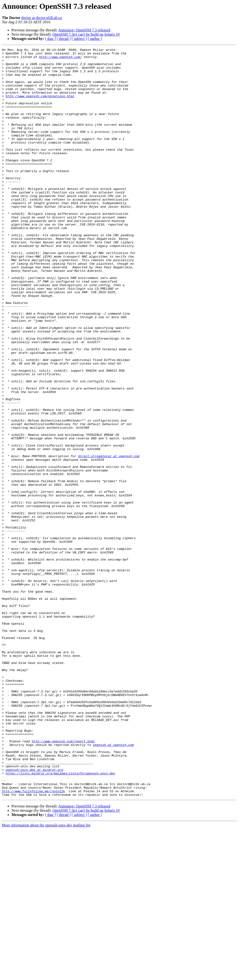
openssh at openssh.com (113, 884)
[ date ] (50, 39)
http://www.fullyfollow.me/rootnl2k (33, 940)
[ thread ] (64, 39)
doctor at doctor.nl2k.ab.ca (41, 18)
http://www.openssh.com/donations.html (40, 106)
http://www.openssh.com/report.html (63, 880)
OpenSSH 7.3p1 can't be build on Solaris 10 (86, 34)
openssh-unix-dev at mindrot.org (34, 914)
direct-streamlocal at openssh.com (108, 538)
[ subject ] (79, 39)
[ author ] (95, 39)
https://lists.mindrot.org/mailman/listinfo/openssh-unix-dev (60, 919)
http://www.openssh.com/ (60, 59)
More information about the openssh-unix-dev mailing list (46, 975)
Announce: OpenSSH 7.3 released (84, 30)
